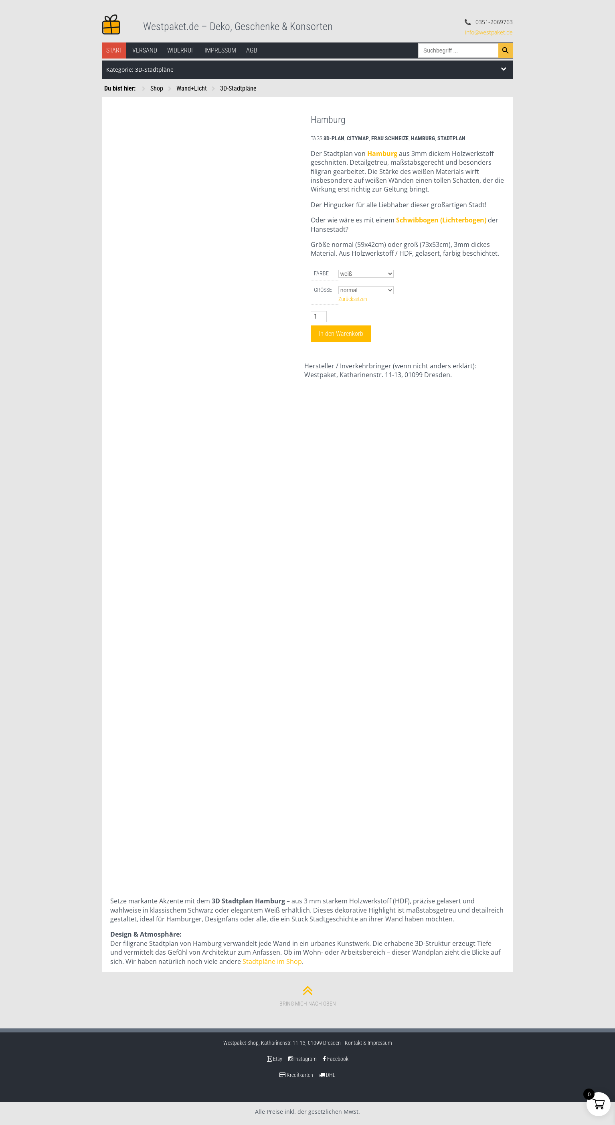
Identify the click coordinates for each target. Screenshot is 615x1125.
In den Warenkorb (341, 333)
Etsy (274, 1059)
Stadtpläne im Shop (272, 961)
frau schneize (390, 138)
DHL (327, 1075)
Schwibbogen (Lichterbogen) (441, 220)
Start (114, 50)
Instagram (302, 1059)
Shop (156, 88)
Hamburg (382, 153)
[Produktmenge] (319, 316)
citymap (358, 138)
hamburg (423, 138)
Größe (323, 290)
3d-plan (334, 138)
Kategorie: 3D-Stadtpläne (140, 69)
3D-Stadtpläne (238, 88)
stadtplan (451, 138)
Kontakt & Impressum (368, 1043)
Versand (144, 50)
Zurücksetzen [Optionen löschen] (352, 299)
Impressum (220, 50)
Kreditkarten (296, 1075)
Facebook (335, 1059)
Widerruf (180, 50)
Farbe (321, 273)
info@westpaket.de (489, 32)
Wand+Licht (191, 88)
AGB (251, 50)
